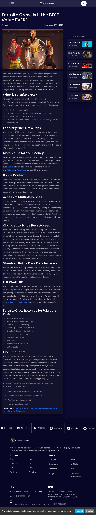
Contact (53, 469)
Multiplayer (24, 302)
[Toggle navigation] (12, 3)
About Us (53, 459)
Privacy (74, 459)
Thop (31, 463)
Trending (32, 472)
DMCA (74, 469)
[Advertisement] (80, 24)
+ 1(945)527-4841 (23, 496)
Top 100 (32, 467)
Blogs (51, 473)
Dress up (13, 463)
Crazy (12, 459)
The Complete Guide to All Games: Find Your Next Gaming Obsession (30, 409)
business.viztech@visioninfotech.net (28, 504)
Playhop (13, 472)
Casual (11, 167)
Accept (79, 511)
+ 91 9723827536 (60, 504)
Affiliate (74, 464)
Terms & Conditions (76, 475)
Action (10, 170)
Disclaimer (54, 464)
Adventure (21, 170)
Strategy (27, 375)
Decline (89, 511)
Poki (30, 459)
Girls (12, 467)
